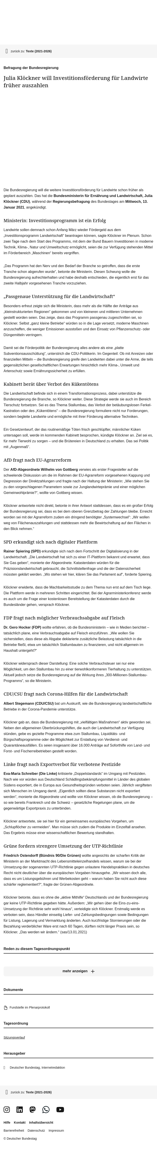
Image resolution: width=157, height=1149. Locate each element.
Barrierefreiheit (14, 1130)
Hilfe (7, 1122)
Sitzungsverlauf (14, 1037)
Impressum (56, 1130)
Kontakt (19, 1122)
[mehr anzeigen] (78, 971)
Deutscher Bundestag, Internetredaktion (37, 1067)
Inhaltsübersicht (41, 1122)
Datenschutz (36, 1130)
